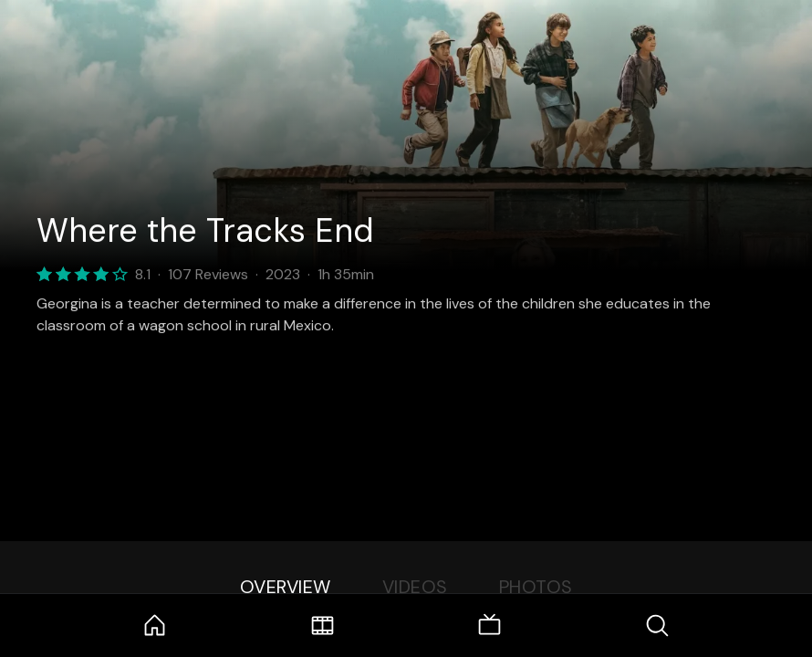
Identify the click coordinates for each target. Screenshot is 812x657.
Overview (285, 587)
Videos (415, 587)
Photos (536, 587)
